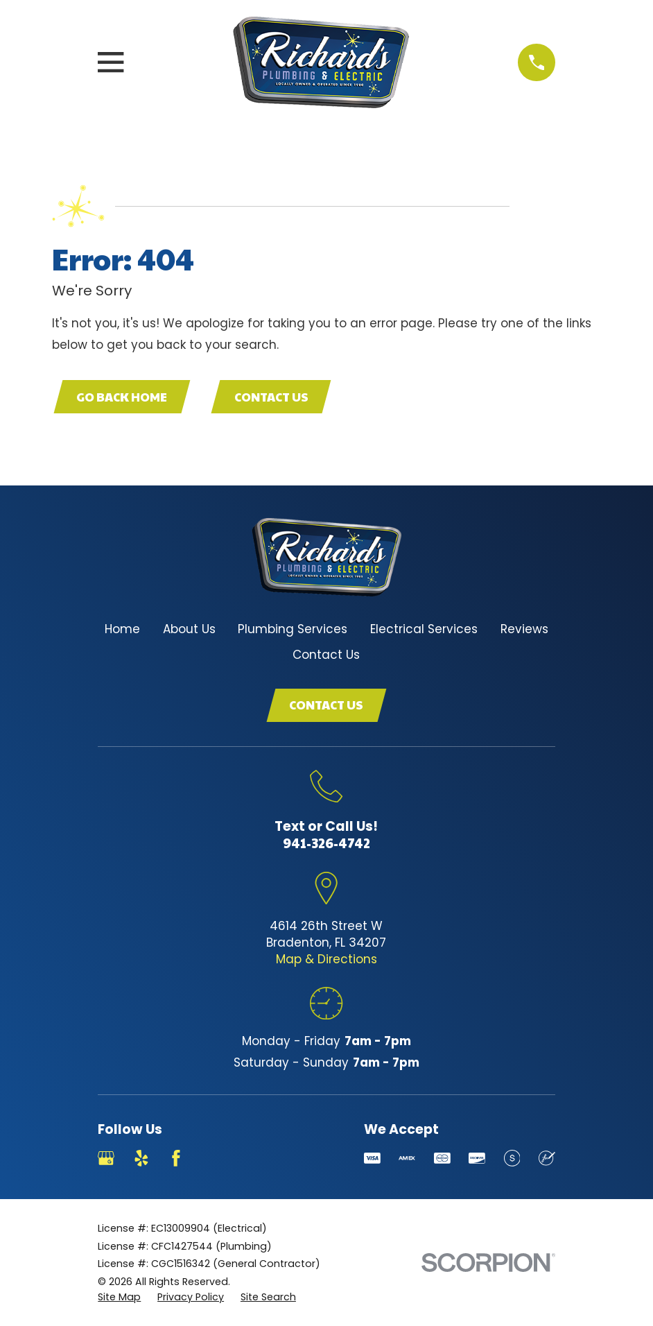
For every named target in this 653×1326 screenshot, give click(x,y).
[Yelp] (141, 1158)
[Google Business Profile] (106, 1158)
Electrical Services (424, 629)
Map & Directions (326, 959)
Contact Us (271, 396)
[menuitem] (119, 1298)
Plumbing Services (292, 629)
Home (122, 629)
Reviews (524, 629)
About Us (189, 629)
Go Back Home (121, 396)
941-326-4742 (326, 843)
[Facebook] (176, 1158)
